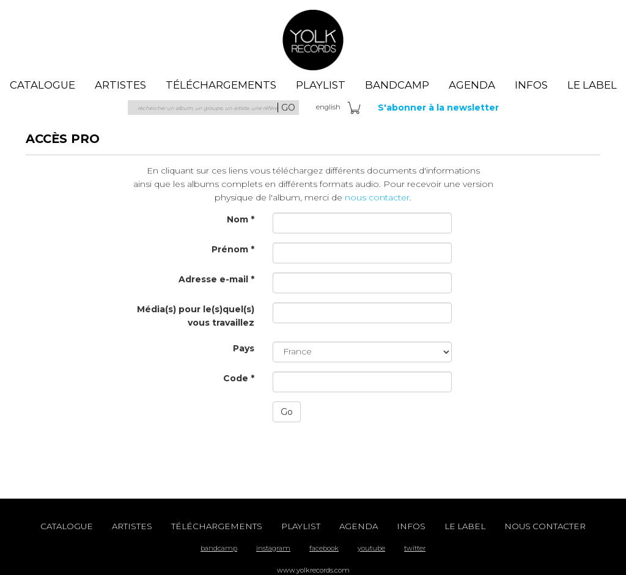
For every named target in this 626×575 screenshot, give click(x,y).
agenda (472, 85)
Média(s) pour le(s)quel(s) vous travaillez (195, 316)
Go (287, 411)
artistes (120, 85)
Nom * (240, 219)
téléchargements (221, 85)
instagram (273, 548)
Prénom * (233, 249)
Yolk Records (313, 39)
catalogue (42, 85)
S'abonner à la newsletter (438, 107)
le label (592, 85)
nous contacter (377, 197)
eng (328, 107)
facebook (324, 548)
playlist (320, 85)
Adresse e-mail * (216, 279)
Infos (531, 85)
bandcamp (219, 548)
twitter (414, 548)
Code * (238, 378)
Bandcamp (397, 85)
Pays (243, 348)
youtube (371, 548)
